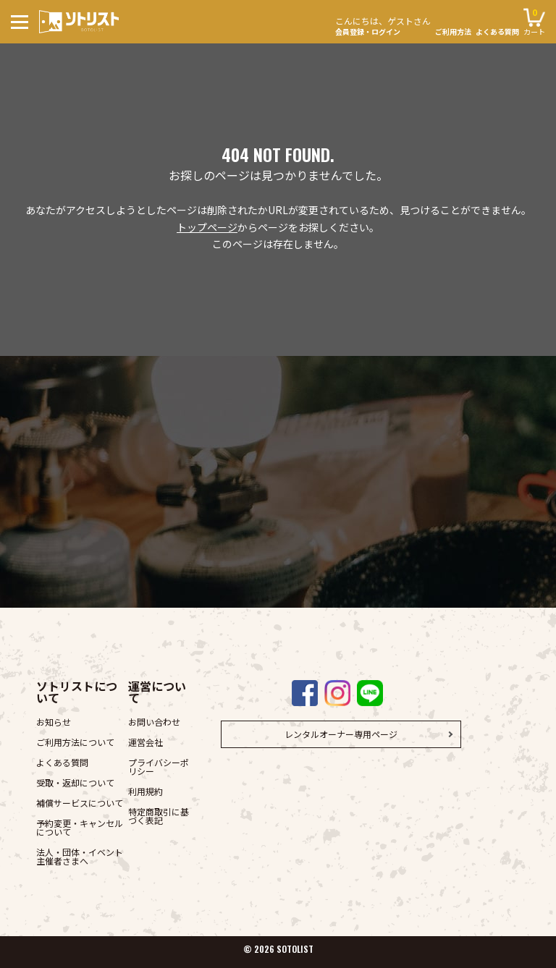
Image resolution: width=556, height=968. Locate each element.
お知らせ (53, 722)
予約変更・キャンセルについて (79, 827)
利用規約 (145, 791)
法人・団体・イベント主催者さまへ (79, 856)
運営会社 (145, 742)
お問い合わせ (154, 722)
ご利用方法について (75, 742)
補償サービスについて (79, 803)
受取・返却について (75, 782)
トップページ (207, 227)
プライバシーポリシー (158, 766)
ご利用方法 (453, 31)
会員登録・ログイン (383, 24)
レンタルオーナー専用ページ (341, 734)
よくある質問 (497, 31)
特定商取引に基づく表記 (158, 815)
